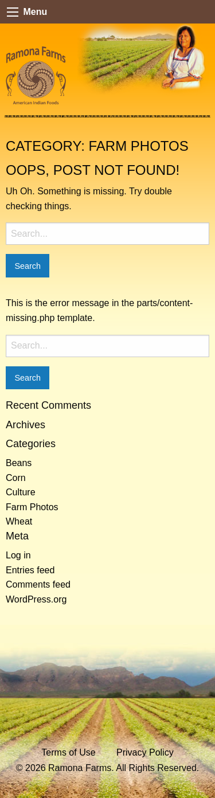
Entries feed (30, 570)
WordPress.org (36, 599)
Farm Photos (32, 507)
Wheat (19, 521)
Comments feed (38, 584)
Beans (19, 463)
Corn (16, 478)
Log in (18, 555)
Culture (21, 492)
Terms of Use (68, 752)
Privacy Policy (145, 752)
